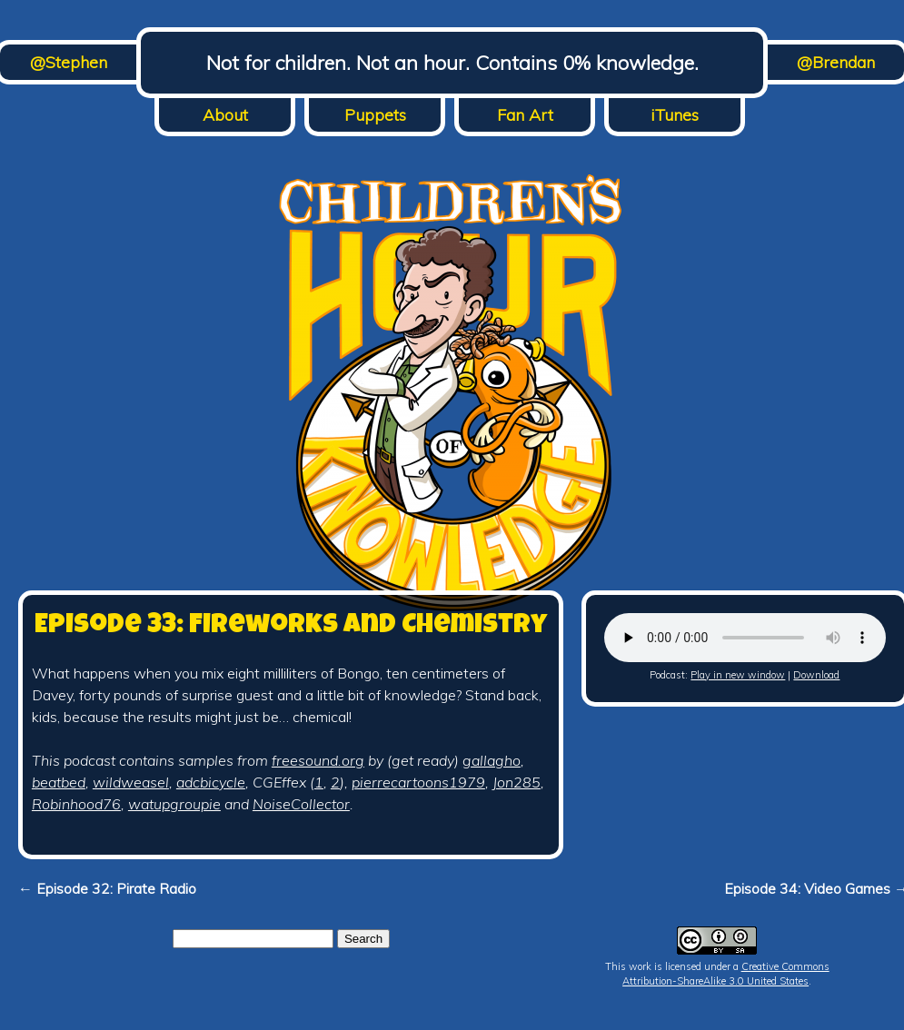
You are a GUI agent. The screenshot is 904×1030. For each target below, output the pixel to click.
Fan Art (525, 114)
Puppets (375, 114)
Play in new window (737, 675)
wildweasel (131, 782)
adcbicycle (210, 782)
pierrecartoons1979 (418, 782)
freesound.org (318, 760)
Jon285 (516, 782)
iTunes (675, 114)
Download (816, 675)
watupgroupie (174, 804)
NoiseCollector (301, 804)
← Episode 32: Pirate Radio (107, 888)
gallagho (491, 760)
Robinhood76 (76, 804)
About (225, 114)
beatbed (58, 782)
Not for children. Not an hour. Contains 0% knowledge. (452, 62)
